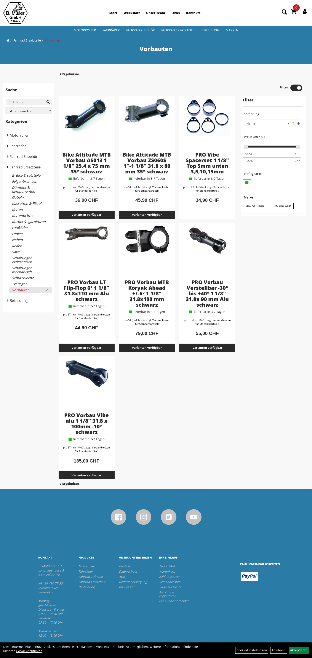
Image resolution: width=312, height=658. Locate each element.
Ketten (17, 209)
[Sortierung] (266, 110)
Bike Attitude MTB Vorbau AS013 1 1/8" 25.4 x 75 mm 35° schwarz (86, 150)
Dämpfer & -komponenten (23, 189)
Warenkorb (167, 559)
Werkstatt (132, 13)
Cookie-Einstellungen (252, 650)
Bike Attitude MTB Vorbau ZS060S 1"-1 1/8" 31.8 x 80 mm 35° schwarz (147, 150)
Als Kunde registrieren (167, 581)
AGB (122, 564)
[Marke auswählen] (28, 110)
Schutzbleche (23, 277)
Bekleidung (210, 30)
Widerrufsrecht (170, 574)
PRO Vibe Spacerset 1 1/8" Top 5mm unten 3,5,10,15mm (207, 150)
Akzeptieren (298, 650)
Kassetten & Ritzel (26, 203)
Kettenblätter (23, 215)
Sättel (16, 252)
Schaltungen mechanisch (22, 270)
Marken (232, 30)
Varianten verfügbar (86, 202)
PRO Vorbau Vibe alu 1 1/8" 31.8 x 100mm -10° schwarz (86, 411)
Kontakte (194, 13)
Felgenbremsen (24, 181)
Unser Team (155, 13)
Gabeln (18, 197)
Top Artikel (167, 554)
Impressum (127, 574)
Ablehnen (279, 650)
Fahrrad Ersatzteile (177, 30)
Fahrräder (111, 30)
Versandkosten (170, 569)
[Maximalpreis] (268, 148)
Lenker (17, 233)
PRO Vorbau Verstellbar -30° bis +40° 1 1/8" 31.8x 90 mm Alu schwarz (207, 281)
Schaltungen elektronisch (22, 260)
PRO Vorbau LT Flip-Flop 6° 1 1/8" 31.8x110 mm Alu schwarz (86, 278)
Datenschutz (128, 559)
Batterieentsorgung (133, 569)
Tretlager (19, 284)
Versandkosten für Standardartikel (92, 176)
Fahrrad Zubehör (140, 30)
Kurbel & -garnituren (29, 221)
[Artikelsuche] (284, 12)
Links (175, 13)
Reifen (17, 245)
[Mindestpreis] (268, 141)
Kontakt (124, 554)
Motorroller (85, 30)
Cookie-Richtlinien (29, 651)
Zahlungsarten (169, 564)
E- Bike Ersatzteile (26, 175)
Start (113, 13)
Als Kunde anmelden (174, 588)
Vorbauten (52, 40)
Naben (17, 239)
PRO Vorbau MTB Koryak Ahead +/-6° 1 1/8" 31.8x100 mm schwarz (147, 281)
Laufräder (20, 227)
